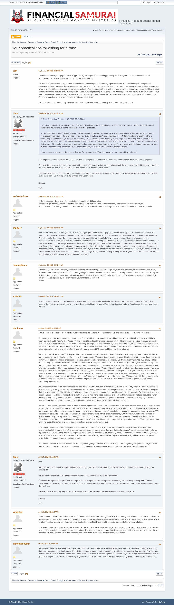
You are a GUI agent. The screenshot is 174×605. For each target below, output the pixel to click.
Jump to (126, 585)
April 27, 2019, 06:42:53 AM (48, 457)
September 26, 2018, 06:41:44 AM (50, 265)
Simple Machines (28, 602)
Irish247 (17, 228)
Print (159, 63)
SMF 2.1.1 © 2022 (15, 602)
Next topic (157, 55)
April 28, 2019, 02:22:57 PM (48, 512)
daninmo (18, 328)
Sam (15, 113)
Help (142, 602)
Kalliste (17, 296)
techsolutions (20, 196)
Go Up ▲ (162, 602)
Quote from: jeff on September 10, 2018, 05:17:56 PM (64, 119)
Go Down (15, 62)
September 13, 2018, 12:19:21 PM (50, 196)
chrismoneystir (21, 544)
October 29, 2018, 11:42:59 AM (49, 328)
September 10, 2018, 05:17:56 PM (50, 71)
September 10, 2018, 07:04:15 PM (50, 113)
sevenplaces (20, 265)
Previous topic (144, 55)
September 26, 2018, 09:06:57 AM (50, 296)
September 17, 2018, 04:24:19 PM (50, 228)
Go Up (14, 573)
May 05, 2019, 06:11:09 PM (48, 544)
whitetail (17, 512)
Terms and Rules (151, 602)
